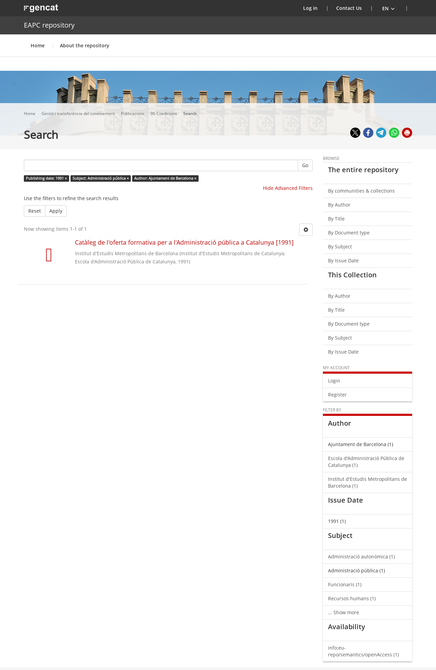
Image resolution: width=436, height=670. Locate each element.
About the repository (84, 45)
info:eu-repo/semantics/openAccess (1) (363, 651)
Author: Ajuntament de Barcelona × (165, 178)
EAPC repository (49, 25)
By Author (339, 204)
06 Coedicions (164, 113)
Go (305, 165)
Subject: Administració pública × (101, 178)
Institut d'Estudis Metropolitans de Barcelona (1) (367, 482)
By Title (336, 218)
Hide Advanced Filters (288, 188)
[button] (388, 8)
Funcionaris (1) (344, 584)
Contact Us (349, 8)
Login (334, 380)
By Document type (349, 232)
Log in (314, 7)
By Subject (340, 246)
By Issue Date (343, 260)
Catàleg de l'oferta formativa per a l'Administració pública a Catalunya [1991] (184, 242)
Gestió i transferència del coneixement (79, 113)
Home (38, 45)
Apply (55, 211)
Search (190, 113)
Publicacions (133, 113)
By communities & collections (361, 190)
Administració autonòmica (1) (361, 556)
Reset (34, 211)
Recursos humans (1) (352, 598)
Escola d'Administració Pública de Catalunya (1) (366, 461)
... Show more (343, 612)
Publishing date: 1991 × (46, 178)
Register (337, 394)
